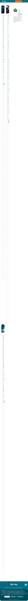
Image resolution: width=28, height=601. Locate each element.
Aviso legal (6, 589)
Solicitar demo (18, 1)
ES (7, 1)
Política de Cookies (21, 594)
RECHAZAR (13, 596)
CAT (9, 1)
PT (11, 1)
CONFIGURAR (20, 596)
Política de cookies (20, 589)
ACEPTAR (7, 596)
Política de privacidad (12, 589)
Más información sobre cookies (14, 599)
